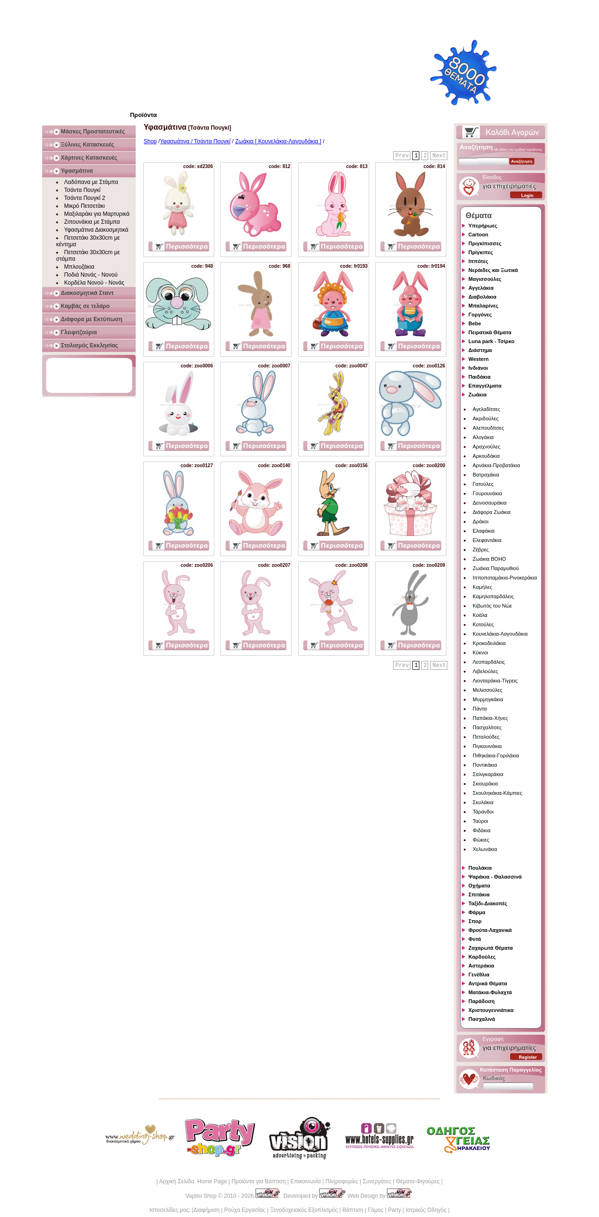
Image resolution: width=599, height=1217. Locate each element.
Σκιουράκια (485, 783)
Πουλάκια (480, 868)
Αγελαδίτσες (486, 409)
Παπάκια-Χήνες (490, 718)
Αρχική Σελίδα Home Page (193, 1181)
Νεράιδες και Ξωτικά (493, 270)
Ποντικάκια (485, 765)
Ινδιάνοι (478, 368)
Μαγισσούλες (484, 279)
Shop (150, 141)
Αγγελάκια (481, 288)
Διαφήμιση (206, 1210)
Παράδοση (481, 1001)
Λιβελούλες (485, 671)
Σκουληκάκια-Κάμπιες (497, 793)
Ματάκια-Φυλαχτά (490, 992)
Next (439, 156)
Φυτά (474, 939)
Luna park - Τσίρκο (491, 341)
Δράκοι (481, 521)
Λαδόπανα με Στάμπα (91, 182)
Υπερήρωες (482, 225)
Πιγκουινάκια (487, 746)
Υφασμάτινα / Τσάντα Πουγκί (195, 141)
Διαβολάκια (482, 297)
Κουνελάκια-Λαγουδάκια (500, 634)
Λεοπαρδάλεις (489, 662)
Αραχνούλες (486, 446)
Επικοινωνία (305, 1181)
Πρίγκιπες (480, 252)
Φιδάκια (481, 830)
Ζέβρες (481, 549)
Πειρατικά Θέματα (489, 332)
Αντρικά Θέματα (487, 983)
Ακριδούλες (486, 418)
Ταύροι (480, 821)
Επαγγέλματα (484, 386)
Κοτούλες (483, 624)
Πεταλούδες (486, 737)
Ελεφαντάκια (487, 540)
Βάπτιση (353, 1210)
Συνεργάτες (377, 1181)
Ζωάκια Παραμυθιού (496, 568)
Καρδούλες (482, 957)
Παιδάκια (479, 377)
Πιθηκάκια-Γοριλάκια (496, 755)
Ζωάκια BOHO (489, 559)
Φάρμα (476, 912)
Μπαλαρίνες (483, 305)
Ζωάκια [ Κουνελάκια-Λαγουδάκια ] (278, 141)
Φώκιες (481, 840)
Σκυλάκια (483, 802)
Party (394, 1210)
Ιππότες (478, 261)
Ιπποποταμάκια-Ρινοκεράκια (505, 577)
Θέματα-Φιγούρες (417, 1181)
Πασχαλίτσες (487, 727)
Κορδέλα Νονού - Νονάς (94, 282)
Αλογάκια (483, 437)
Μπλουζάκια (79, 267)
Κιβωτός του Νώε (492, 605)
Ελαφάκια (484, 531)
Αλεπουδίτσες (488, 428)
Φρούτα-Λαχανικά (490, 930)
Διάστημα (480, 350)
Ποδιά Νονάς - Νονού (90, 274)
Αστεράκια (481, 965)
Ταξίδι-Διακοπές (487, 903)
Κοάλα (480, 615)
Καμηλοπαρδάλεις (493, 596)
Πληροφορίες (341, 1181)
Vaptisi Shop (201, 1196)
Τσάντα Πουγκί (82, 190)
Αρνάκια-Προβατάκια (496, 465)
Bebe (474, 323)
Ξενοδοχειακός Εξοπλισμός (304, 1210)
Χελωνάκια (485, 849)
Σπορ (475, 921)
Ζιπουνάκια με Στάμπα (92, 222)
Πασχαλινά (481, 1019)
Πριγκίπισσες (485, 243)
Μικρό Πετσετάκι (84, 206)
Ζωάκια (477, 394)
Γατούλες (483, 484)
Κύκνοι (480, 652)
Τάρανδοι (483, 811)
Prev (402, 156)
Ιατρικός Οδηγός (426, 1210)
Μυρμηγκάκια (488, 699)
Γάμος (375, 1210)
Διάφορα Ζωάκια (492, 512)
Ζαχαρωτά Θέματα (490, 948)
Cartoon (478, 234)
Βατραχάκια (486, 474)
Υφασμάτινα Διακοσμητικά (96, 230)
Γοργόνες (480, 314)
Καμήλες (482, 587)
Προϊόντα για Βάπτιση (259, 1181)
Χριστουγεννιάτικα (490, 1010)
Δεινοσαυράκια (489, 503)
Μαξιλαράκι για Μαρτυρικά (97, 214)
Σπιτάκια (478, 894)
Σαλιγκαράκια (488, 774)
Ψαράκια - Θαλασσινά (495, 877)
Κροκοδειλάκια (489, 643)
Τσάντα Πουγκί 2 (84, 198)
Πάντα (480, 708)
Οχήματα (479, 885)
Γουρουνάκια (487, 493)
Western (478, 359)
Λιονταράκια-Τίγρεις (495, 680)
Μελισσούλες (487, 690)
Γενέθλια (478, 974)
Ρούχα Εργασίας (244, 1210)
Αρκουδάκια (486, 456)
